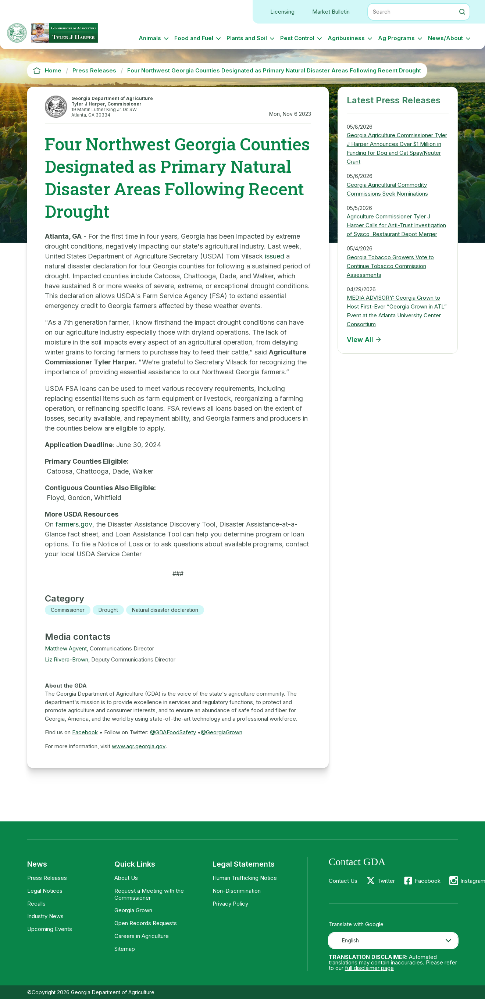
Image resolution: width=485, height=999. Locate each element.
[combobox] (393, 940)
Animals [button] (150, 38)
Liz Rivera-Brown (66, 659)
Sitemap (124, 948)
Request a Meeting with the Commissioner (149, 894)
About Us (126, 877)
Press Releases (47, 877)
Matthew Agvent (66, 648)
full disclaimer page (369, 967)
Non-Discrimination (237, 890)
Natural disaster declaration (165, 610)
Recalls (36, 903)
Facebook (85, 732)
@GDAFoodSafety (173, 732)
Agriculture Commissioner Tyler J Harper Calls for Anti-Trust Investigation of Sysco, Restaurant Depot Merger (396, 225)
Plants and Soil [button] (247, 38)
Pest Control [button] (297, 38)
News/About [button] (445, 38)
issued (274, 256)
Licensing (282, 11)
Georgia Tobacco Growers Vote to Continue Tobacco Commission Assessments (390, 266)
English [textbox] (350, 940)
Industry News (45, 916)
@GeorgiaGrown (221, 732)
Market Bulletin (331, 11)
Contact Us (343, 880)
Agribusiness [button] (346, 38)
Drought (108, 610)
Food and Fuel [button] (193, 38)
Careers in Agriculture (141, 935)
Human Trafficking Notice (245, 877)
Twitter (386, 880)
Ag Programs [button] (396, 38)
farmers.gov (74, 524)
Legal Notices (45, 890)
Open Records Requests (145, 923)
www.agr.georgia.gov (138, 746)
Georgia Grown (133, 910)
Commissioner (68, 610)
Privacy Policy (230, 903)
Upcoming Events (49, 928)
